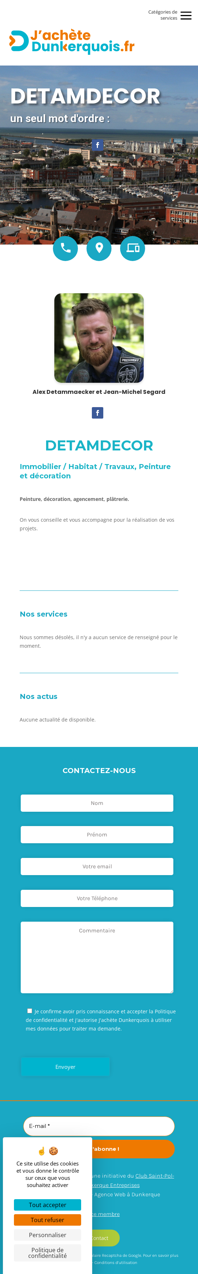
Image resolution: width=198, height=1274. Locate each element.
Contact (99, 1238)
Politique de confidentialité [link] (47, 1253)
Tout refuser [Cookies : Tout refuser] (47, 1220)
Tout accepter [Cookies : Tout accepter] (47, 1205)
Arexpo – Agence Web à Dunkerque (115, 1194)
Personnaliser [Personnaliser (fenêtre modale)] (47, 1235)
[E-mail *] (98, 1126)
